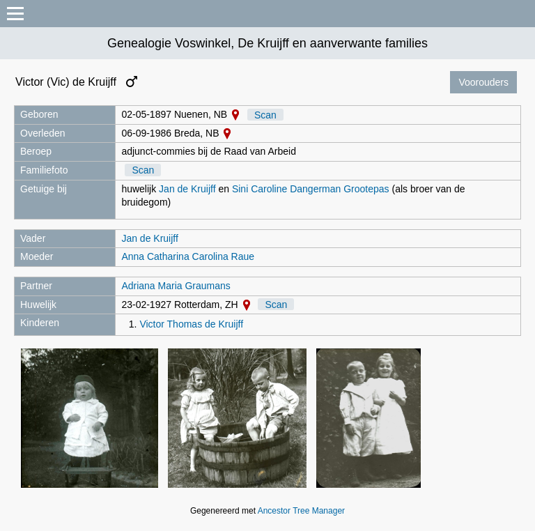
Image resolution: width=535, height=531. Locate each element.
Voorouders (483, 82)
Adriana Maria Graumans (175, 285)
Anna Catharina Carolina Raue (187, 256)
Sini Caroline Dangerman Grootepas (310, 188)
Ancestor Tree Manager (301, 511)
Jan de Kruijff (187, 188)
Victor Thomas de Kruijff (191, 324)
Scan (265, 114)
